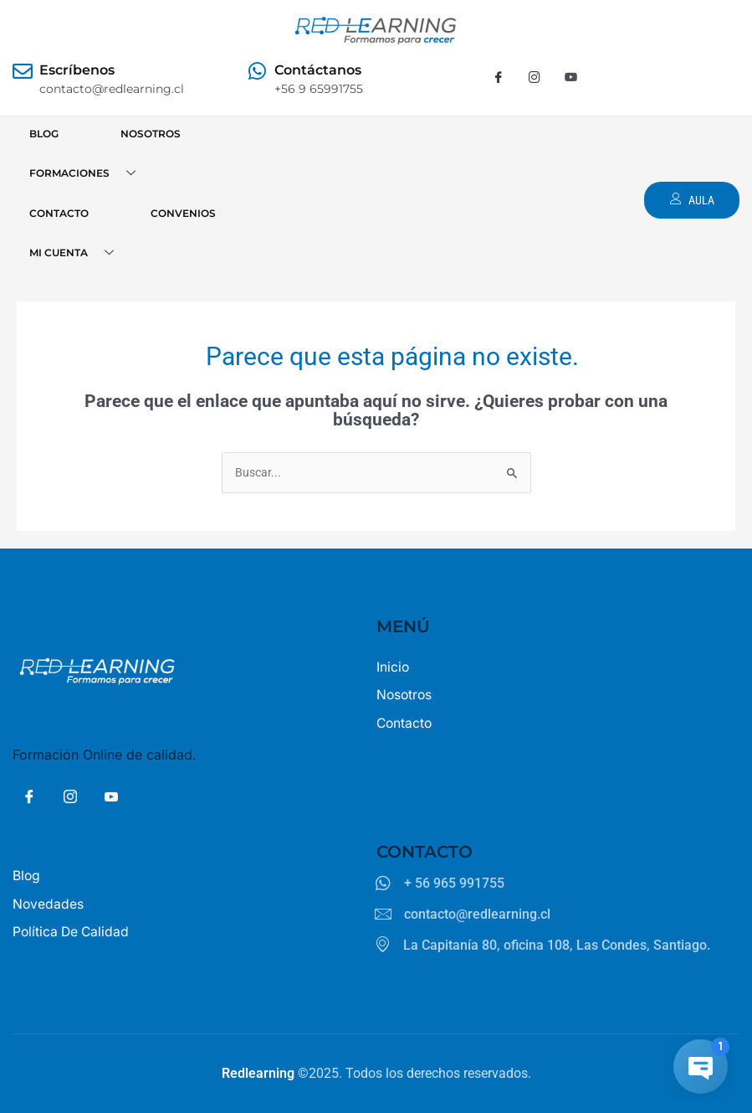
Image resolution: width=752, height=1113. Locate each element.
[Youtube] (570, 77)
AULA (690, 200)
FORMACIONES (88, 174)
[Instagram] (534, 77)
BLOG (44, 133)
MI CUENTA (77, 253)
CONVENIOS (183, 213)
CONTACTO (59, 213)
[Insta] (70, 799)
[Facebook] (498, 77)
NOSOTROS (150, 133)
